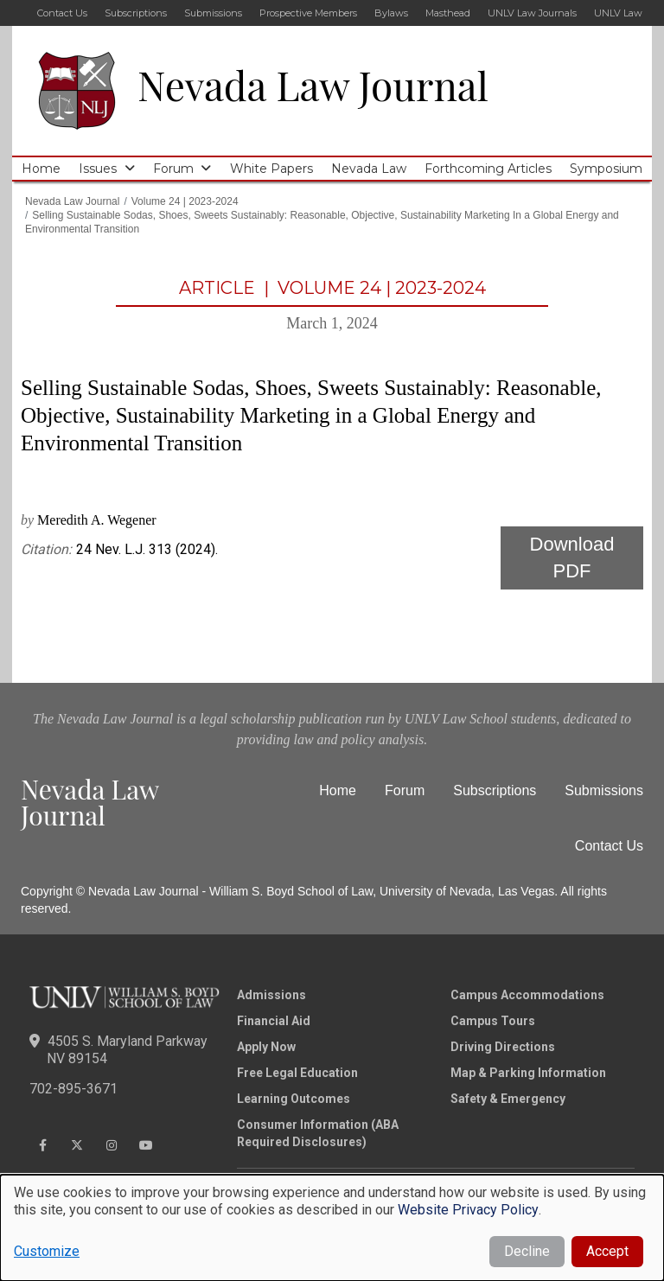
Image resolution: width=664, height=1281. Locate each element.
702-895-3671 (73, 1088)
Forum (173, 168)
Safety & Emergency (507, 1099)
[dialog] (332, 1228)
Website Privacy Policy (468, 1209)
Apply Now (266, 1047)
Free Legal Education (297, 1073)
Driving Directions (502, 1047)
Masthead (447, 13)
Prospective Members (308, 13)
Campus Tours (492, 1021)
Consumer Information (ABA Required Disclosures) (318, 1133)
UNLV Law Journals (532, 13)
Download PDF (572, 557)
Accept (607, 1251)
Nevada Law (368, 168)
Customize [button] (47, 1251)
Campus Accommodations (527, 995)
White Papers (271, 168)
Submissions (213, 13)
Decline (527, 1251)
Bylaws (391, 13)
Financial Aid (273, 1021)
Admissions (271, 995)
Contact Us (62, 13)
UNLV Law (618, 13)
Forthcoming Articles (488, 168)
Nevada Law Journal (312, 85)
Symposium (606, 168)
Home (41, 168)
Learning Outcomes (293, 1099)
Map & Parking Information (528, 1073)
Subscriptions (136, 13)
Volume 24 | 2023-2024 (185, 201)
